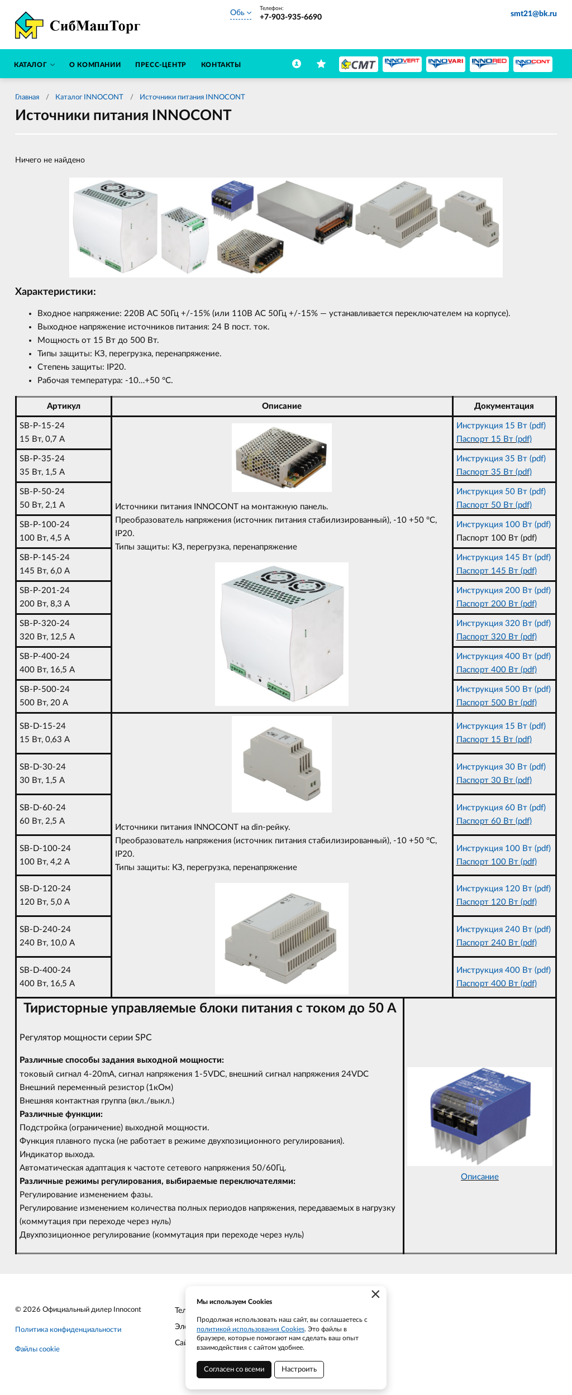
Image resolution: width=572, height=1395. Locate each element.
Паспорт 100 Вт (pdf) (496, 862)
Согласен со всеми (234, 1369)
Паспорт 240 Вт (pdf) (496, 943)
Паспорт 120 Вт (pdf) (496, 902)
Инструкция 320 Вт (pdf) (503, 623)
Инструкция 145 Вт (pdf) (503, 557)
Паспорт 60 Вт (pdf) (494, 821)
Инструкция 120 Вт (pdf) (503, 889)
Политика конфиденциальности (68, 1330)
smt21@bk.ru (534, 14)
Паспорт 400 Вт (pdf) (496, 670)
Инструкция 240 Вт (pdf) (503, 929)
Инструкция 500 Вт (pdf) (503, 689)
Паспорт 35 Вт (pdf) (494, 472)
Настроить (299, 1369)
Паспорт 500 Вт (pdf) (496, 703)
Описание (480, 1177)
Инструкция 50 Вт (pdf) (501, 492)
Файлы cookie (37, 1349)
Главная (27, 97)
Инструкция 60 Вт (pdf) (501, 808)
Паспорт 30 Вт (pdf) (494, 780)
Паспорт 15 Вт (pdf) (494, 439)
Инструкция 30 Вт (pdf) (501, 767)
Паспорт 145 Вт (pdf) (496, 571)
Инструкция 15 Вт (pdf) (501, 426)
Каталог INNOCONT (89, 97)
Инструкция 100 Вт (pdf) (503, 524)
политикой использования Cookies (250, 1329)
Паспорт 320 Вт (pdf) (496, 637)
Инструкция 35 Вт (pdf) (501, 459)
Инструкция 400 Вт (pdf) (503, 656)
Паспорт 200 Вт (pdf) (496, 604)
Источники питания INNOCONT (192, 97)
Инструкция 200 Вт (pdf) (503, 590)
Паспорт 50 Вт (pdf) (494, 505)
